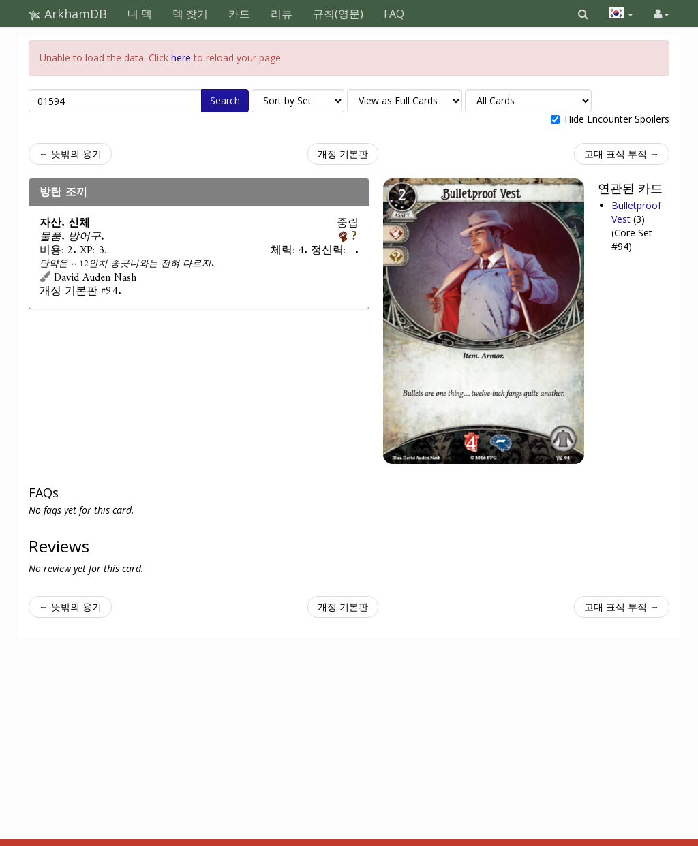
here (181, 57)
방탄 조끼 (63, 192)
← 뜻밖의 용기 (70, 153)
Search (225, 100)
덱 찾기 (190, 13)
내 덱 (139, 13)
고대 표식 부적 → (621, 153)
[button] (583, 13)
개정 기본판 (343, 153)
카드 (239, 13)
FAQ (394, 13)
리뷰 (281, 13)
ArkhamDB (68, 13)
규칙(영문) (338, 13)
